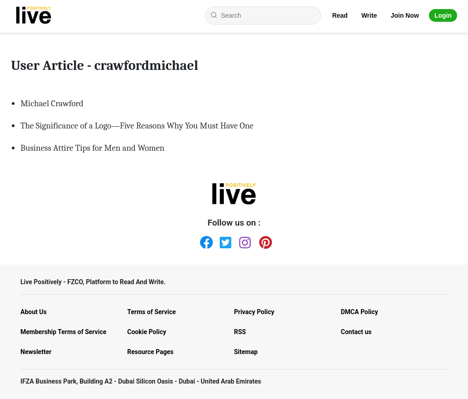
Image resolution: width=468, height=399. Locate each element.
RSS (240, 331)
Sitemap (246, 351)
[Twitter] (224, 240)
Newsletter (35, 351)
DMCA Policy (359, 311)
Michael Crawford (52, 103)
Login (443, 15)
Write (369, 15)
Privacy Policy (254, 311)
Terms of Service (151, 311)
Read (340, 15)
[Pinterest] (263, 240)
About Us (33, 311)
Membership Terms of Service (63, 331)
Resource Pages (150, 351)
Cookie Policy (146, 331)
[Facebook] (204, 240)
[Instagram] (243, 240)
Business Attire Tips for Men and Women (92, 148)
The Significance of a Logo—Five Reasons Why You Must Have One (136, 126)
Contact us (356, 331)
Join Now (405, 15)
